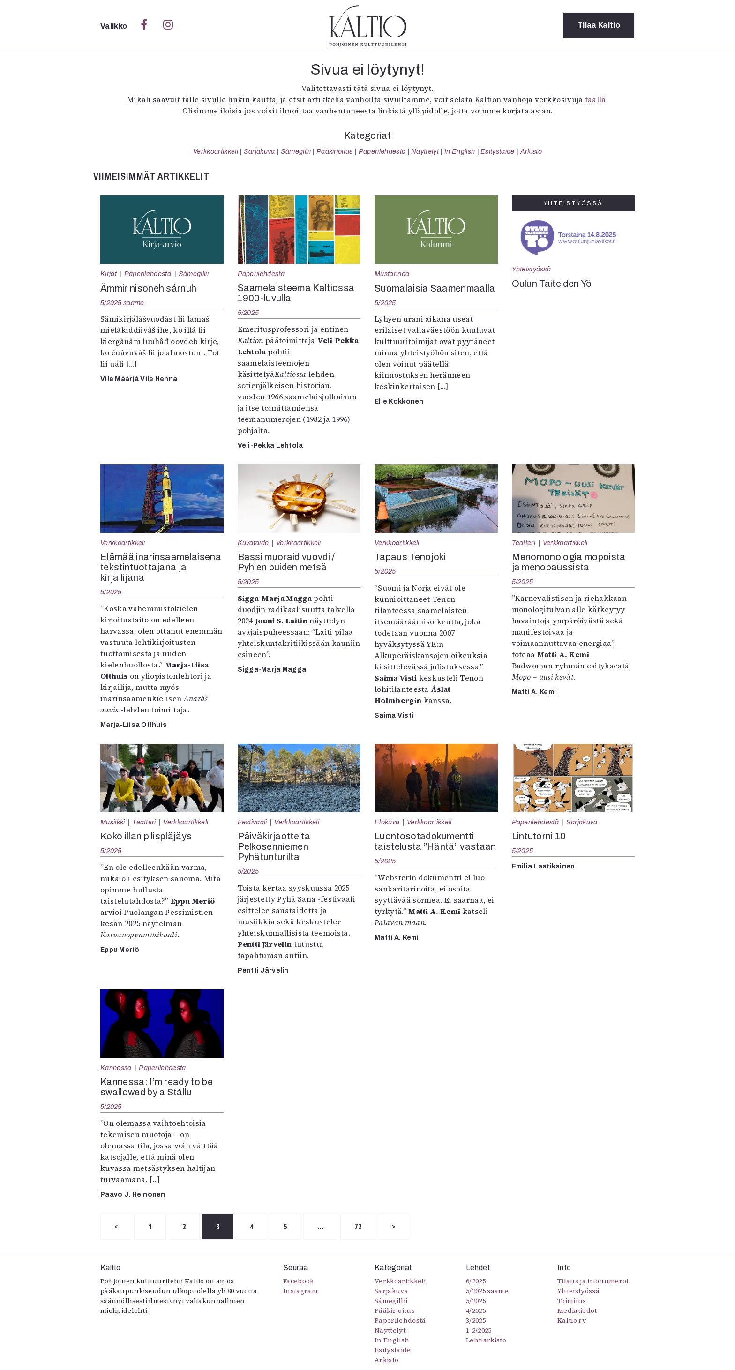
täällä (595, 99)
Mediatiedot (577, 1311)
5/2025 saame (122, 303)
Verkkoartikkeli (215, 151)
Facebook (298, 1281)
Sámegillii (296, 151)
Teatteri (524, 543)
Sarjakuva (259, 151)
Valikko (114, 26)
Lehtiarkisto (486, 1340)
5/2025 (248, 312)
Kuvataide (253, 543)
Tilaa (599, 26)
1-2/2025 (479, 1330)
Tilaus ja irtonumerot (593, 1281)
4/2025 (476, 1311)
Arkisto (531, 151)
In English (459, 151)
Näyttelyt (425, 151)
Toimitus (571, 1301)
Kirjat (108, 273)
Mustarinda (392, 273)
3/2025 (476, 1320)
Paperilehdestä (382, 151)
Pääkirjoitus (334, 151)
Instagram (300, 1291)
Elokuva (387, 822)
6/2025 (476, 1281)
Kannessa (116, 1067)
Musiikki (112, 822)
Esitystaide (497, 151)
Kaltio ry (571, 1320)
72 (363, 1226)
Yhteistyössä (531, 269)
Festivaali (252, 822)
